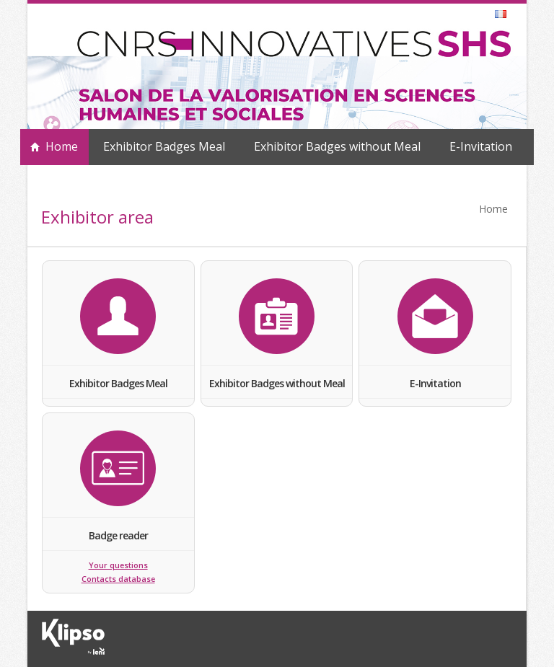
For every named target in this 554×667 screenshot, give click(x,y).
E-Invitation (480, 146)
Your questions (118, 565)
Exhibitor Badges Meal (164, 146)
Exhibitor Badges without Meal (337, 146)
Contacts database (118, 579)
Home (61, 146)
